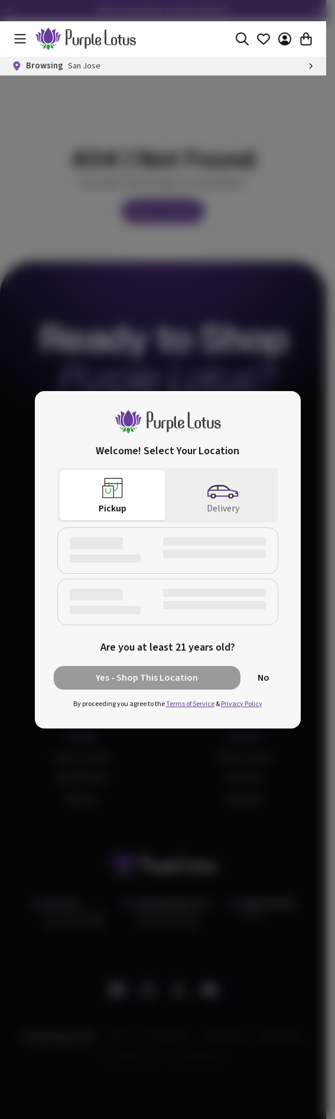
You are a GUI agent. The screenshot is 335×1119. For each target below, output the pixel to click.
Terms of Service (190, 704)
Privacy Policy (241, 704)
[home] (86, 39)
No (263, 677)
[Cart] (306, 39)
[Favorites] (263, 39)
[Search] (242, 39)
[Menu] (20, 39)
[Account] (284, 39)
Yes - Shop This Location (147, 677)
